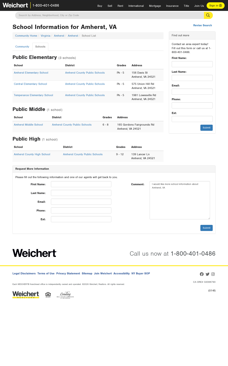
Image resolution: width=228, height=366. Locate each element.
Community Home (26, 36)
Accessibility (121, 273)
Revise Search (202, 25)
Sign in (215, 5)
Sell (110, 6)
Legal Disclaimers (24, 273)
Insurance (172, 6)
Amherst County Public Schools (85, 72)
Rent (120, 6)
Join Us (199, 6)
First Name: (179, 58)
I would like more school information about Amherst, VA (180, 200)
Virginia (45, 36)
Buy (99, 6)
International (136, 6)
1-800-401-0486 (45, 5)
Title (186, 6)
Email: (176, 85)
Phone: (176, 99)
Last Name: (179, 72)
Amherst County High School (32, 154)
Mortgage (155, 6)
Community (22, 46)
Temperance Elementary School (33, 95)
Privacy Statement (68, 273)
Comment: (137, 184)
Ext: (174, 113)
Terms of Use (46, 273)
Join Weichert (103, 273)
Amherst (59, 36)
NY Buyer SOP (140, 273)
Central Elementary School (30, 84)
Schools (40, 46)
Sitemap (87, 273)
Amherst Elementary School (31, 72)
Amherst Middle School (28, 124)
